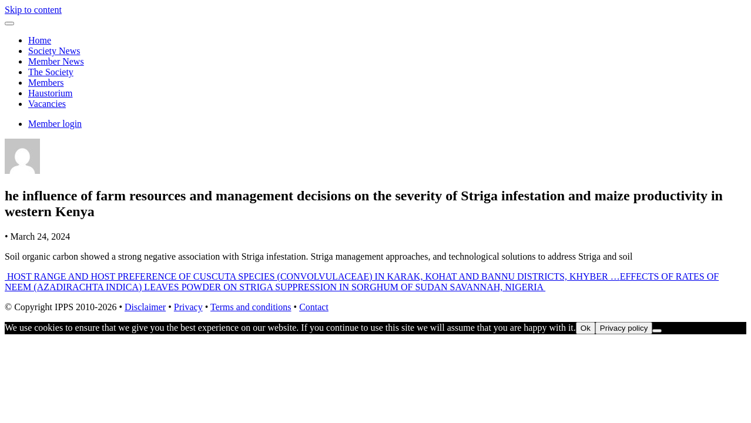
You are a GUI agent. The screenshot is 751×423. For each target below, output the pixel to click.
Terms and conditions (250, 307)
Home (39, 40)
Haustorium (50, 93)
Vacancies (47, 104)
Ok (586, 328)
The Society (50, 72)
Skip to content (33, 10)
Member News (56, 61)
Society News (54, 51)
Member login (55, 124)
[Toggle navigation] (9, 23)
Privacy (188, 307)
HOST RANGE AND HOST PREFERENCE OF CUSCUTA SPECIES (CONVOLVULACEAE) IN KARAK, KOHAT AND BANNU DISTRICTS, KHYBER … (312, 276)
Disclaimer (145, 307)
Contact (313, 307)
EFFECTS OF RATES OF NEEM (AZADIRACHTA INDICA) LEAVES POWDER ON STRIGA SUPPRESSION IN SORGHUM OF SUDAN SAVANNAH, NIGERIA (362, 281)
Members (45, 83)
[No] (657, 331)
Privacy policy (624, 328)
